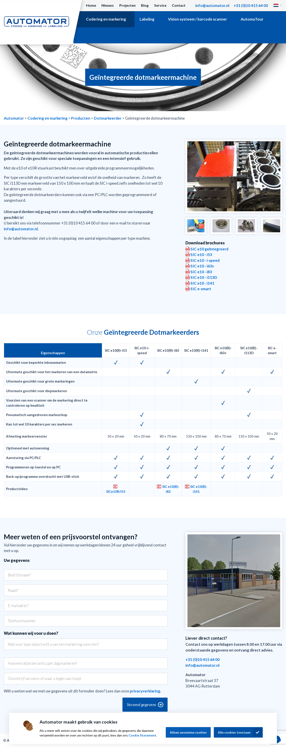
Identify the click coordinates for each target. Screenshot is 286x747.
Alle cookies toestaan (234, 732)
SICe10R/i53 (115, 491)
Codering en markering (106, 19)
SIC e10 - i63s (202, 266)
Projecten (127, 5)
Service (160, 5)
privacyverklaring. (145, 691)
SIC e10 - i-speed (205, 260)
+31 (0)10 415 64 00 (251, 5)
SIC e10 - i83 (201, 271)
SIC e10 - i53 (201, 254)
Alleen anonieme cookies (188, 732)
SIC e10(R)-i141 (198, 488)
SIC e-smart (200, 288)
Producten (80, 118)
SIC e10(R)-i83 (170, 488)
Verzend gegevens (141, 704)
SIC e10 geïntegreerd (209, 249)
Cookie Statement (142, 735)
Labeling (147, 19)
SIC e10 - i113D (203, 277)
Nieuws (107, 5)
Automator (14, 118)
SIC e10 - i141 (202, 283)
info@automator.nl (212, 5)
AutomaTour (252, 19)
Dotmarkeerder (108, 118)
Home (91, 5)
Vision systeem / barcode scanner (197, 19)
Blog (145, 5)
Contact (178, 5)
